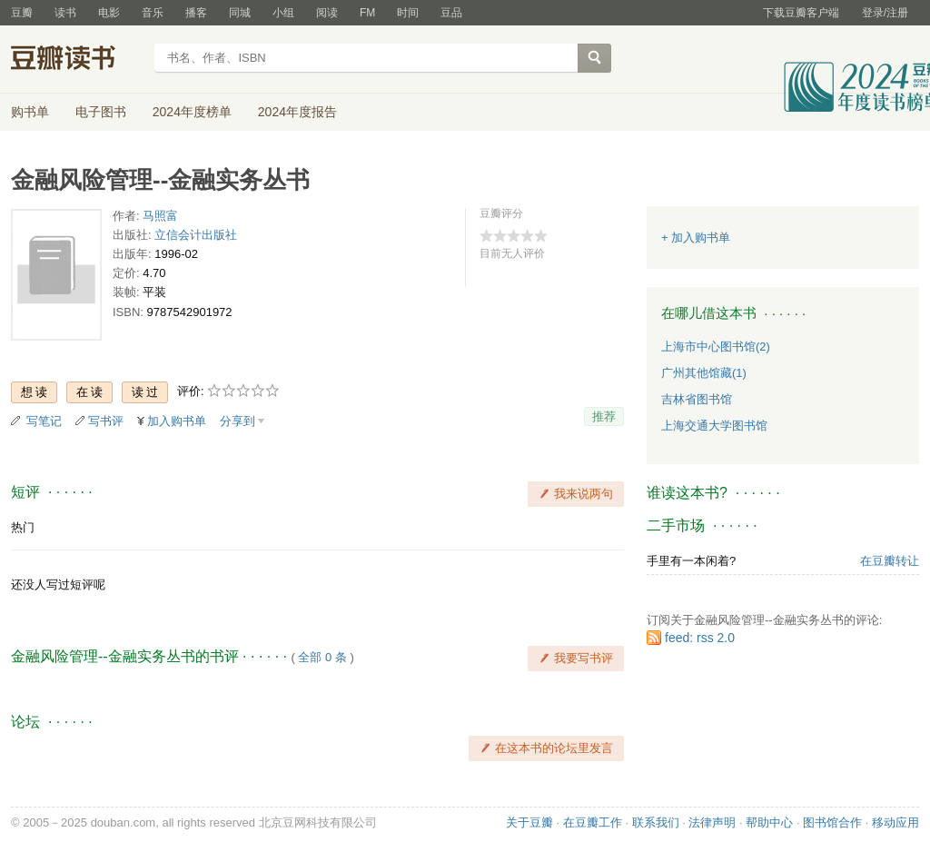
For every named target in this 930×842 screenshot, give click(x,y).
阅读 (327, 12)
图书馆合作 (832, 822)
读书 (65, 12)
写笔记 (44, 421)
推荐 (604, 416)
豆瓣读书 (77, 60)
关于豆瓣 (529, 822)
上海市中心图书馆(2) (715, 346)
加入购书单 (176, 421)
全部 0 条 (322, 657)
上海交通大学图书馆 (714, 425)
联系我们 (655, 822)
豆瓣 (22, 12)
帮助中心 (769, 822)
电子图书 (100, 111)
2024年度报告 (297, 111)
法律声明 (712, 822)
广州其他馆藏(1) (704, 373)
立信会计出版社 (195, 235)
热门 (23, 527)
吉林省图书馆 (696, 399)
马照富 (160, 216)
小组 (283, 12)
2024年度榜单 (192, 111)
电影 (109, 12)
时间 (408, 12)
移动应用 (895, 822)
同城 (240, 12)
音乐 (152, 12)
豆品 (451, 12)
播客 (196, 12)
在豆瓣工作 (592, 822)
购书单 (30, 111)
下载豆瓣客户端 (801, 12)
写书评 (106, 421)
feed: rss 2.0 (700, 637)
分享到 (237, 421)
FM (367, 12)
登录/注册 (885, 12)
